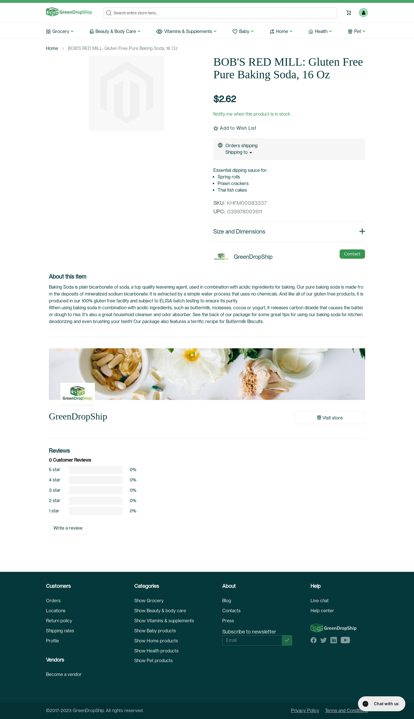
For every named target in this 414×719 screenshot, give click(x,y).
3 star (55, 490)
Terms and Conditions (346, 710)
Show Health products (156, 651)
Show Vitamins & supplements (164, 620)
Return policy (59, 620)
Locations (56, 610)
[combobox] (220, 12)
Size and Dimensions (289, 231)
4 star (54, 480)
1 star (54, 511)
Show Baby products (155, 631)
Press (228, 620)
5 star (54, 469)
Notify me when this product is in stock (251, 114)
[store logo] (69, 12)
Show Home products (156, 641)
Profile (52, 641)
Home (52, 48)
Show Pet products (153, 660)
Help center (322, 610)
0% (133, 469)
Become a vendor (64, 674)
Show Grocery (149, 600)
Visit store (330, 418)
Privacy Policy (305, 710)
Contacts (231, 610)
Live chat (319, 600)
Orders (53, 600)
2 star (54, 500)
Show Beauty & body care (160, 610)
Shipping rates (60, 631)
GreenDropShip (78, 416)
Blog (226, 600)
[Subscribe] (287, 640)
